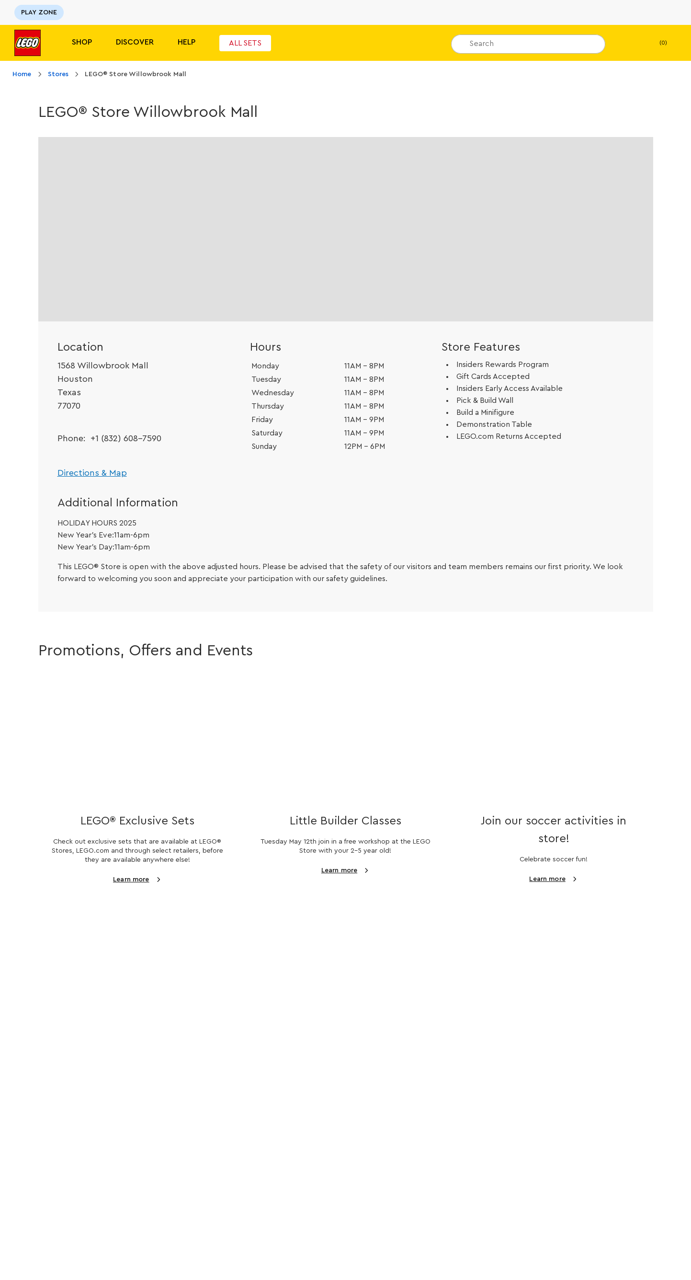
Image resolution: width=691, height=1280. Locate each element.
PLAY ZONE (39, 12)
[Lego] (27, 43)
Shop (82, 42)
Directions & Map (92, 473)
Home (22, 74)
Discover (135, 42)
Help (186, 42)
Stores (58, 74)
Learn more (131, 879)
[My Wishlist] (627, 43)
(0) (655, 43)
